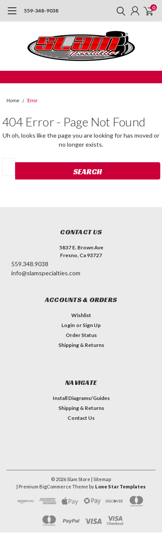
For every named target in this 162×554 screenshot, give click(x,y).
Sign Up (92, 325)
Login (68, 325)
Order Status (81, 335)
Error (32, 101)
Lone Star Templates (120, 486)
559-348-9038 (41, 10)
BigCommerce (55, 486)
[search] (118, 11)
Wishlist (81, 315)
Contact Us (81, 418)
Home (12, 101)
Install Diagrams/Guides (81, 398)
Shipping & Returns (81, 345)
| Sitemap (101, 479)
